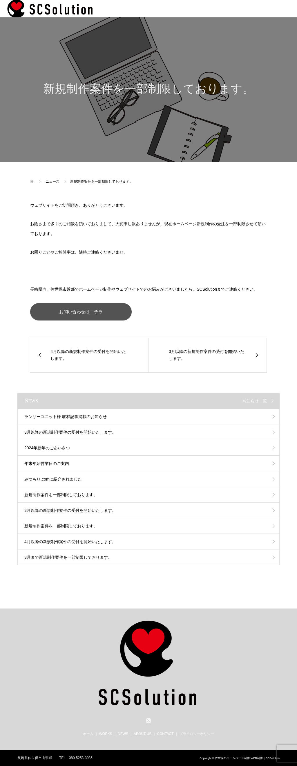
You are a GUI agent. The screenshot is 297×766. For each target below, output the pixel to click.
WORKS (105, 734)
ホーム (88, 734)
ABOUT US (142, 734)
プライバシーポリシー (196, 734)
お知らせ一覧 (254, 401)
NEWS (123, 734)
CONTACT (165, 734)
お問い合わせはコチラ (81, 311)
